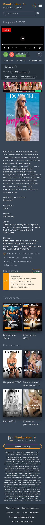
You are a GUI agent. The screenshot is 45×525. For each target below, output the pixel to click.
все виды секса (15, 253)
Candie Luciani (21, 241)
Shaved (29, 230)
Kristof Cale (25, 249)
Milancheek (8, 243)
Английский (8, 216)
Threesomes (8, 232)
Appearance (8, 224)
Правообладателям (31, 512)
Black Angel (8, 241)
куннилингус (27, 257)
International (27, 227)
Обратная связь (12, 508)
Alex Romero (29, 246)
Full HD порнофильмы (20, 72)
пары (38, 253)
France (6, 227)
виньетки (29, 253)
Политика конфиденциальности (22, 517)
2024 (5, 208)
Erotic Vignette (31, 224)
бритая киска (11, 265)
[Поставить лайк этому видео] (5, 54)
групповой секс (12, 257)
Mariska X (33, 241)
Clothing (19, 224)
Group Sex (15, 227)
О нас (18, 512)
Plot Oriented (9, 230)
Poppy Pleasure (22, 243)
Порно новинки (11, 77)
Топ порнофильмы (28, 77)
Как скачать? (10, 67)
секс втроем (11, 261)
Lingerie (37, 227)
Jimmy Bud (14, 249)
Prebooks (20, 230)
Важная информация (30, 508)
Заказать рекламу (22, 446)
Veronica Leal (17, 246)
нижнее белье (25, 261)
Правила (9, 512)
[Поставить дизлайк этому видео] (11, 54)
